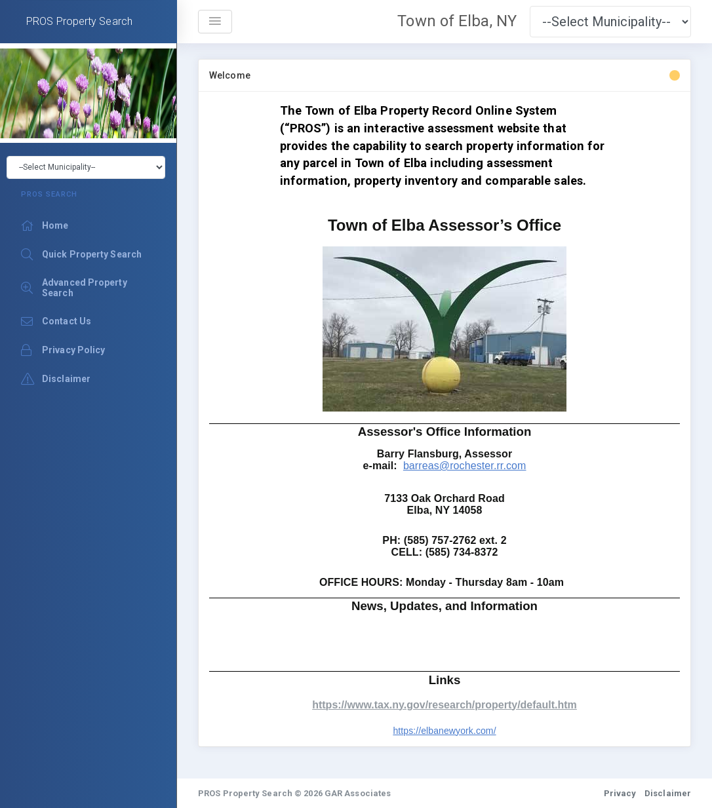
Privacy (620, 793)
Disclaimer (667, 793)
